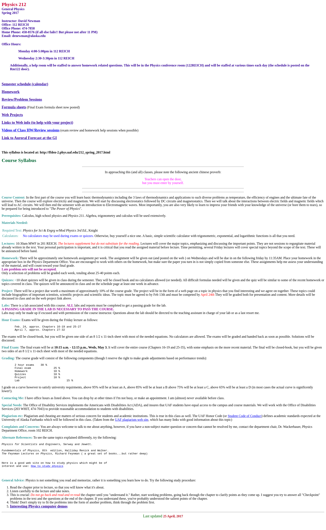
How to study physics (47, 476)
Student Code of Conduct (244, 421)
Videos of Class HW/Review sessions (30, 130)
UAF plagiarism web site (131, 424)
